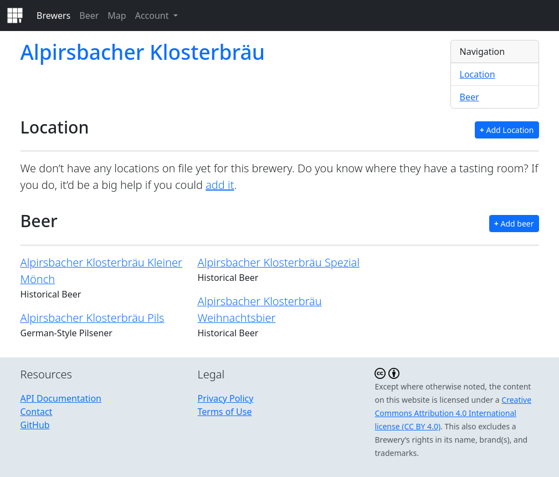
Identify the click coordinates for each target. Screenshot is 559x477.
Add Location (507, 130)
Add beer (514, 223)
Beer (89, 15)
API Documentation (61, 398)
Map (116, 15)
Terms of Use (224, 412)
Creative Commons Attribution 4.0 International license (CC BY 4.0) (453, 413)
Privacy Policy (225, 398)
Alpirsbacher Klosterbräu (142, 52)
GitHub (35, 425)
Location (477, 74)
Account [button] (153, 15)
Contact (36, 412)
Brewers (53, 15)
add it (220, 184)
